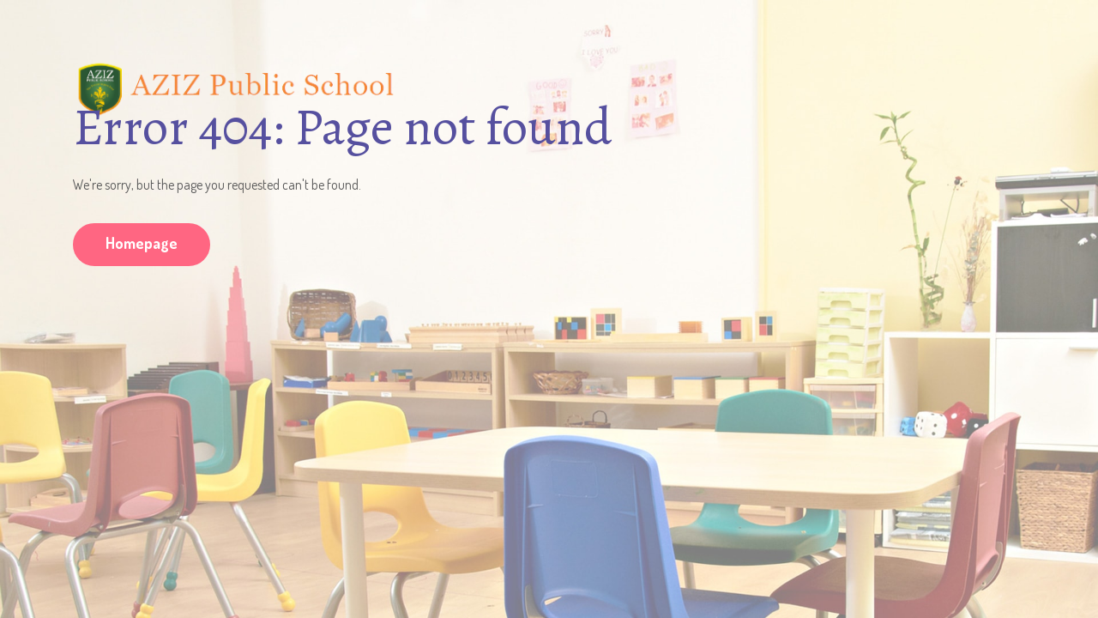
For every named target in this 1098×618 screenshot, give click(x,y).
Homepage (142, 242)
